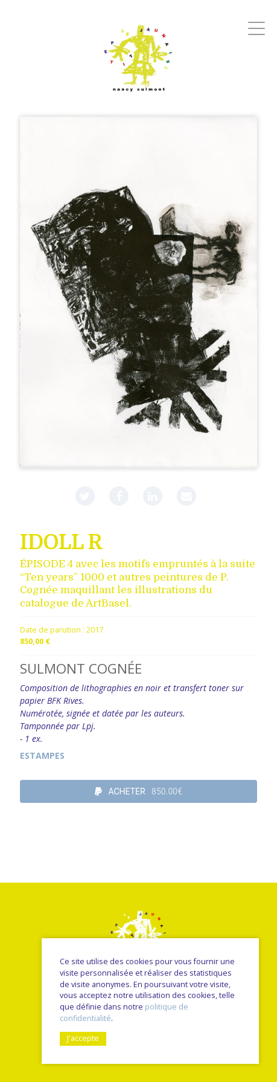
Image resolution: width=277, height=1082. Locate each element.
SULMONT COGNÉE (81, 668)
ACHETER (138, 791)
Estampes (42, 755)
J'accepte (83, 1038)
